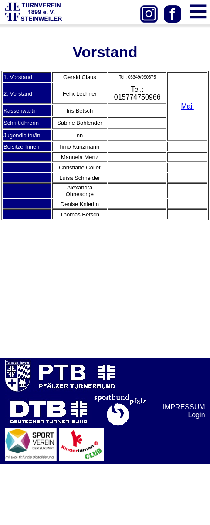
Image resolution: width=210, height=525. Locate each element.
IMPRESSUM (184, 407)
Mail (187, 106)
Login (196, 415)
